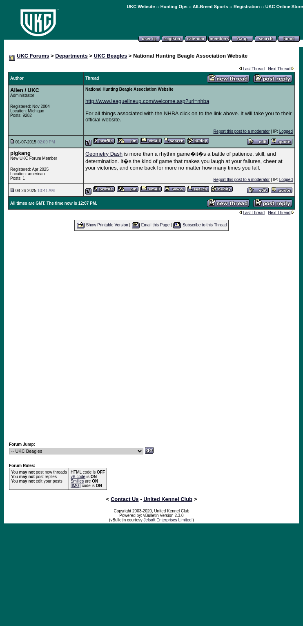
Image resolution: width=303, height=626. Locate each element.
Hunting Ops (173, 6)
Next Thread (279, 69)
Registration (247, 6)
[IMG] (75, 485)
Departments (71, 56)
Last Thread (254, 69)
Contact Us (125, 499)
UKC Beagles (110, 56)
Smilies (77, 481)
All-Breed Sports (210, 6)
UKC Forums (33, 56)
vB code (78, 476)
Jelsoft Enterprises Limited (168, 520)
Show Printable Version (107, 225)
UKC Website (141, 6)
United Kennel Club (167, 499)
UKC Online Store (284, 6)
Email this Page (155, 225)
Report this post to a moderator (242, 131)
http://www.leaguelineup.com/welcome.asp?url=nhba (147, 101)
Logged (286, 131)
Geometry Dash (104, 154)
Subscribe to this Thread (205, 225)
